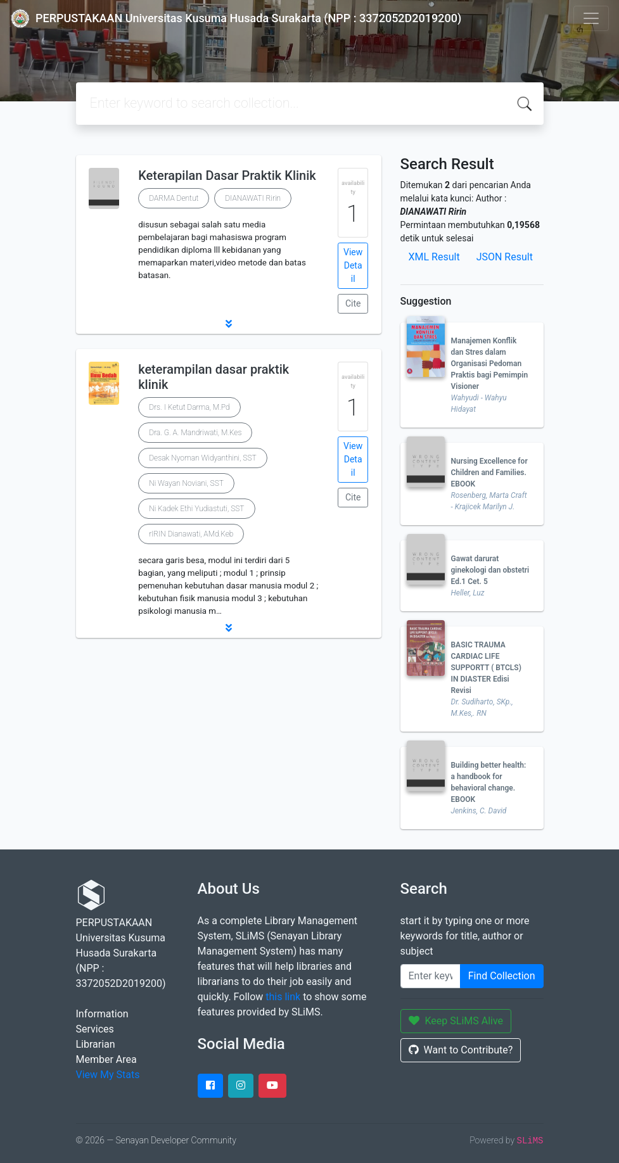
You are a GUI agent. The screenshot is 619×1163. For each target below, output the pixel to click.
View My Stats (108, 1075)
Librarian (95, 1044)
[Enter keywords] (430, 976)
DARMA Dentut (173, 198)
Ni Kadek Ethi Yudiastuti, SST (196, 508)
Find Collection (501, 976)
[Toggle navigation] (591, 18)
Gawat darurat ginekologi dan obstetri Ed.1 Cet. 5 (490, 570)
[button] (228, 324)
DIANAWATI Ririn (253, 198)
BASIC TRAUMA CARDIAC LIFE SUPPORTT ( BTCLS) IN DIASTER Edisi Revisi (486, 667)
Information (102, 1014)
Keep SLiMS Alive (456, 1021)
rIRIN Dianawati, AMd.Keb (191, 534)
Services (95, 1029)
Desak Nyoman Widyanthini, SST (203, 458)
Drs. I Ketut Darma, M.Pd (189, 407)
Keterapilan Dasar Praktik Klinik (227, 175)
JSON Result (504, 257)
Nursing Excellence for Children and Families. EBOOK (489, 472)
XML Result (434, 257)
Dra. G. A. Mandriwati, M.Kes (195, 432)
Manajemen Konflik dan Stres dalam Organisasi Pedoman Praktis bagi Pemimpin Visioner (489, 363)
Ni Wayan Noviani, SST (186, 483)
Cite (353, 303)
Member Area (106, 1059)
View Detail (352, 265)
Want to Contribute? (461, 1050)
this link (282, 997)
